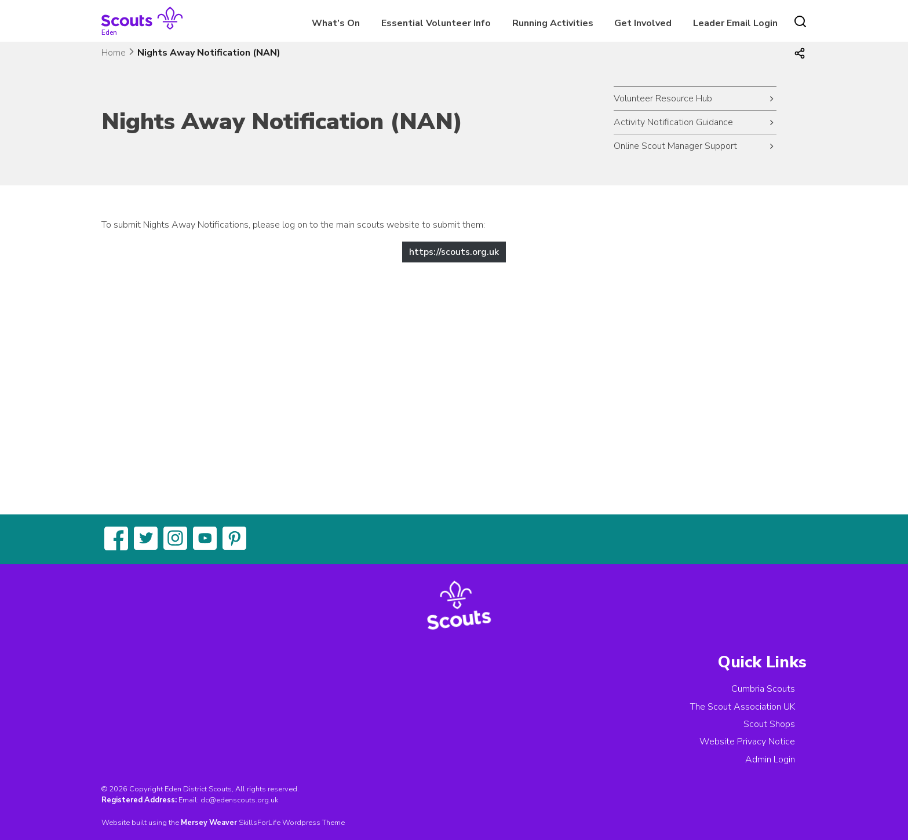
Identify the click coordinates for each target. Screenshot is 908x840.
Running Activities (552, 23)
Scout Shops (769, 724)
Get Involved (643, 23)
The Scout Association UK (742, 706)
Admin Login (770, 759)
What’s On (336, 23)
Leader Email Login (735, 23)
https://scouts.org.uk (454, 252)
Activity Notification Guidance (673, 122)
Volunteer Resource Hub (663, 98)
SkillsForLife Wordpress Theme (292, 822)
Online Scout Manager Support (675, 146)
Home (113, 52)
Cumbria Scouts (763, 688)
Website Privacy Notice (747, 741)
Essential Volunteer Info (436, 23)
